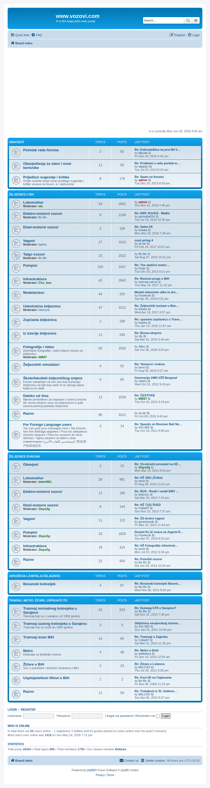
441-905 (144, 427)
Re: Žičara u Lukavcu (150, 664)
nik (140, 336)
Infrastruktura (35, 279)
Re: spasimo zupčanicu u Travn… (158, 319)
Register (28, 709)
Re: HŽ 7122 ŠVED (148, 504)
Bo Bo (42, 217)
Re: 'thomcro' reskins (150, 364)
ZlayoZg (144, 467)
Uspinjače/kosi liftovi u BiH (46, 678)
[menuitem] (36, 35)
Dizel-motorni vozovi (40, 227)
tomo (142, 367)
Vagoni (29, 241)
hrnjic (142, 268)
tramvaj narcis (148, 281)
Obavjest (30, 464)
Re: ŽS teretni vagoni (150, 518)
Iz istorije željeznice (39, 333)
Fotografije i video (38, 347)
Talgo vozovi (34, 254)
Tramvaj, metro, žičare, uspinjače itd (38, 600)
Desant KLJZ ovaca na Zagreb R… (159, 532)
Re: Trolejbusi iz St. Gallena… (156, 691)
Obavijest (16, 142)
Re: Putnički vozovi (148, 559)
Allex (142, 346)
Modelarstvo (33, 293)
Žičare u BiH (33, 664)
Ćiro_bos (44, 282)
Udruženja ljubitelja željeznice (34, 576)
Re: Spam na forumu (149, 176)
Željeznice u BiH (21, 194)
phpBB (91, 770)
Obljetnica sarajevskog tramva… (158, 623)
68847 (42, 357)
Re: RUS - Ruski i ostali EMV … (157, 491)
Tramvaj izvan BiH (38, 637)
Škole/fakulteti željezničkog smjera (52, 378)
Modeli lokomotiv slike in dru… (157, 292)
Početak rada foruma (41, 150)
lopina (42, 244)
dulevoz (144, 494)
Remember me (147, 715)
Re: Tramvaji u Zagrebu (151, 636)
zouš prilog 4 (144, 240)
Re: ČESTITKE (145, 395)
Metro (28, 651)
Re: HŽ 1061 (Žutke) (149, 477)
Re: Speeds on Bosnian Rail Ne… (158, 424)
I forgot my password (119, 715)
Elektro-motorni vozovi (42, 214)
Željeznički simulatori (41, 365)
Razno (28, 413)
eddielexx (145, 653)
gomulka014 (147, 216)
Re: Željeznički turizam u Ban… (157, 305)
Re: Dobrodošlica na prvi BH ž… (158, 149)
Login (12, 709)
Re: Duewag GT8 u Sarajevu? (155, 608)
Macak (143, 153)
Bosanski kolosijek (39, 584)
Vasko (143, 381)
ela (40, 206)
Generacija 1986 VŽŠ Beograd (156, 377)
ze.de (142, 243)
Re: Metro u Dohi (147, 650)
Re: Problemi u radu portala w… (157, 163)
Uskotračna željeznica (41, 306)
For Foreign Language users (47, 425)
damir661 (44, 481)
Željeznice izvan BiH (24, 456)
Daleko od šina (35, 396)
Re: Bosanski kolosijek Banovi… (158, 583)
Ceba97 (144, 508)
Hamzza (43, 309)
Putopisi (30, 265)
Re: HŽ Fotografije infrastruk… (156, 545)
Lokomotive (33, 202)
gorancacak (146, 521)
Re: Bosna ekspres (148, 333)
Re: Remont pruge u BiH (152, 278)
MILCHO (144, 667)
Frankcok (145, 295)
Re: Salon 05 (144, 226)
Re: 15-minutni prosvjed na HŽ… (158, 464)
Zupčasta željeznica (40, 320)
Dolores (120, 749)
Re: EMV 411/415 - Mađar (152, 213)
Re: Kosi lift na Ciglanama (153, 677)
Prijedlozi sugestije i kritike (46, 177)
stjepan (143, 166)
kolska (143, 230)
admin (143, 180)
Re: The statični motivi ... (152, 265)
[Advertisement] (105, 89)
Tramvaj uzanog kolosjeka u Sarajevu (55, 624)
